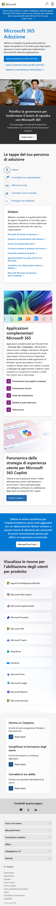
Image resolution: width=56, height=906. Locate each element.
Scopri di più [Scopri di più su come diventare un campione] (20, 736)
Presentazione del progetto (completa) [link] (29, 381)
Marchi (6, 892)
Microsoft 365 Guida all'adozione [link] (22, 234)
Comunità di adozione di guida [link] (21, 253)
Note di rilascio (9, 876)
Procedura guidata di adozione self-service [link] (26, 248)
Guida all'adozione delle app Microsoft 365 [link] (24, 65)
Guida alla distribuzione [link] (22, 395)
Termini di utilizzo (10, 885)
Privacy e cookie (9, 882)
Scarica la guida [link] (15, 498)
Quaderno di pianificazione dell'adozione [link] (24, 69)
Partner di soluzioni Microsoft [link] (21, 243)
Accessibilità (8, 898)
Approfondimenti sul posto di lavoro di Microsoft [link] (25, 259)
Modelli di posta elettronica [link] (24, 402)
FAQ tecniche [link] (18, 409)
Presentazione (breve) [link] (21, 388)
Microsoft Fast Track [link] (27, 544)
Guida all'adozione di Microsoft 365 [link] (21, 58)
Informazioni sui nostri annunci (14, 895)
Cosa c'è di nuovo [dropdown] (13, 823)
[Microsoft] (10, 4)
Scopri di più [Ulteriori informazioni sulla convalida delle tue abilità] (20, 788)
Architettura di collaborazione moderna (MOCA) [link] (25, 266)
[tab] (11, 170)
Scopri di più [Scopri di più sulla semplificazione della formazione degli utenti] (20, 764)
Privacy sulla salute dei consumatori (16, 889)
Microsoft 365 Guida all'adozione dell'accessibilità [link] (22, 274)
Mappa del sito (9, 872)
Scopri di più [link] (27, 137)
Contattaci (7, 879)
